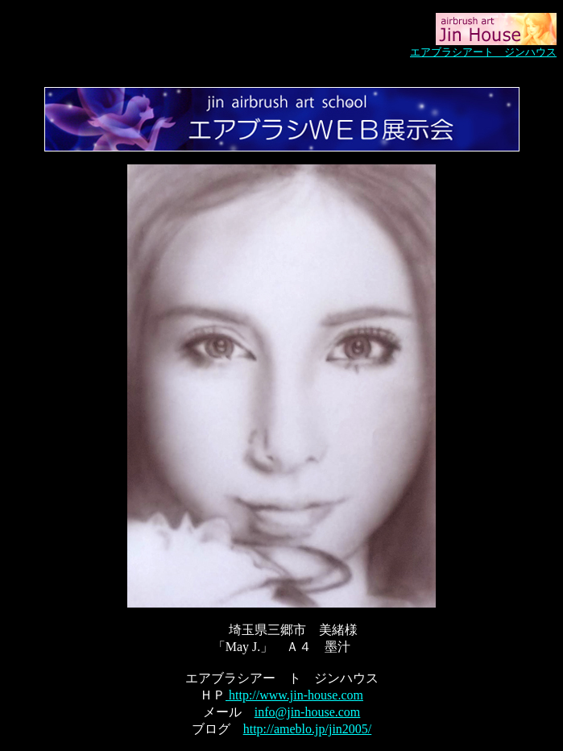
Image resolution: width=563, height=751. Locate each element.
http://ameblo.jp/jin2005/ (307, 729)
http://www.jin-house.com (294, 695)
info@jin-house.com (308, 712)
